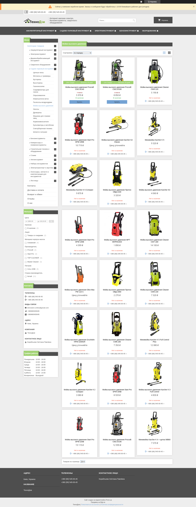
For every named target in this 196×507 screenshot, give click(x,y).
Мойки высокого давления (43, 106)
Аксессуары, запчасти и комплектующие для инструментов (40, 174)
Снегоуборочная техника (42, 128)
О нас (30, 203)
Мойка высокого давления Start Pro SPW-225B (79, 441)
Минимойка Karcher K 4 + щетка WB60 (154, 440)
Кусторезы (37, 79)
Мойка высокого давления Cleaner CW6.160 (117, 341)
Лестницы (34, 181)
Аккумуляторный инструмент (40, 31)
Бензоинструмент (128, 31)
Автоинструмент (37, 160)
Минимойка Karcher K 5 (154, 140)
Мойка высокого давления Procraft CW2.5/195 (117, 441)
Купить (79, 102)
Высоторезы (38, 83)
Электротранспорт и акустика (42, 168)
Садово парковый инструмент (74, 31)
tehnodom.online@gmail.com (38, 308)
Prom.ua (109, 500)
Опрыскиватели (39, 95)
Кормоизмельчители (41, 122)
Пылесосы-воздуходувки (42, 102)
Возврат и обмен (34, 194)
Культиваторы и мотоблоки (43, 125)
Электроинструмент (104, 31)
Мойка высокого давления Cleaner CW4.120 (154, 88)
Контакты (31, 186)
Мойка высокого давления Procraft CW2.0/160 (117, 88)
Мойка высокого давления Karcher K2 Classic (117, 141)
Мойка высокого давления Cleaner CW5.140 (154, 291)
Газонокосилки (38, 86)
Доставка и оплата (35, 190)
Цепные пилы (38, 73)
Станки (33, 155)
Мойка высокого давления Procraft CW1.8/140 (79, 88)
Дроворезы (37, 113)
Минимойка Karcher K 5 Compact (79, 190)
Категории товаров (35, 46)
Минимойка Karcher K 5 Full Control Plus (154, 341)
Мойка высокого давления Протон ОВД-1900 (117, 291)
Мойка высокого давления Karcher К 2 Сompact (79, 391)
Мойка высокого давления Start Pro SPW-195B (79, 141)
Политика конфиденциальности (112, 504)
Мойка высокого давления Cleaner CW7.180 (154, 241)
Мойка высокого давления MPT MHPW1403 (117, 241)
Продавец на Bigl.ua (98, 502)
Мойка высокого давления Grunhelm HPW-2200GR (80, 341)
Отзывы (30, 199)
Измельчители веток (41, 99)
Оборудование (149, 31)
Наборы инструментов (39, 164)
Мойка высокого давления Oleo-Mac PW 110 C (80, 291)
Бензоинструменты (38, 138)
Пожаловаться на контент (90, 504)
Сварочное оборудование (40, 65)
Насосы (36, 109)
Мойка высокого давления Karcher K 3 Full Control (154, 391)
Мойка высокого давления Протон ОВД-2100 (117, 191)
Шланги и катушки (40, 132)
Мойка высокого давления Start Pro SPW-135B (79, 241)
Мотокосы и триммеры (41, 76)
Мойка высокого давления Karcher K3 (154, 190)
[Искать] (134, 20)
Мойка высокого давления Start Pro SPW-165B (117, 391)
